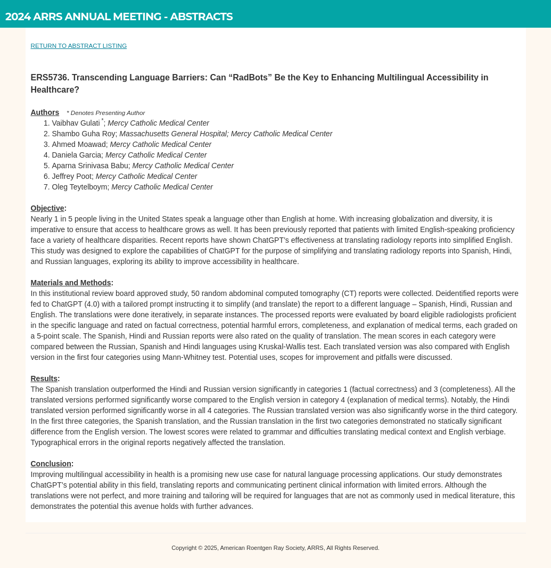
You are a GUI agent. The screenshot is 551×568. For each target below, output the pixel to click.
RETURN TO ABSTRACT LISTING (79, 45)
